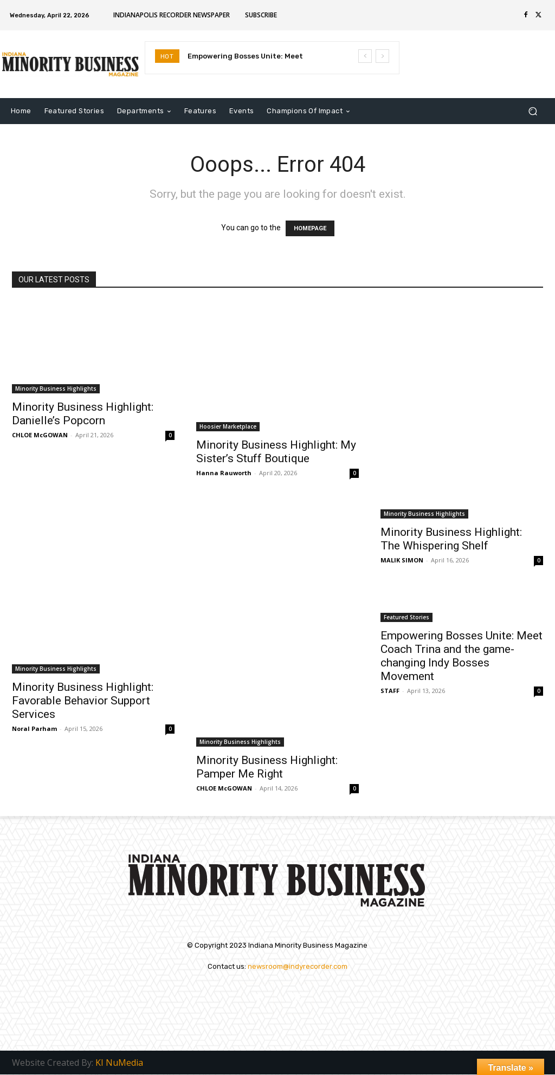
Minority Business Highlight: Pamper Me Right (267, 767)
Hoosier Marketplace (227, 426)
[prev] (365, 56)
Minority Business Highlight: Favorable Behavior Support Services (82, 701)
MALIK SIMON (401, 560)
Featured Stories (406, 617)
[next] (382, 56)
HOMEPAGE (310, 228)
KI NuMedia (119, 1063)
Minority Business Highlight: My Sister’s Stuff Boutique (276, 451)
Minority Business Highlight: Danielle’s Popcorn (82, 413)
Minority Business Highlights (55, 388)
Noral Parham (34, 728)
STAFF (389, 691)
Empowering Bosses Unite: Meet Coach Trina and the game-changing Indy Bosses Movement (461, 656)
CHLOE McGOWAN (40, 435)
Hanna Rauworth (223, 473)
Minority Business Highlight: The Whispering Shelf (451, 539)
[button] (532, 111)
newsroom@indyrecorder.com (297, 966)
